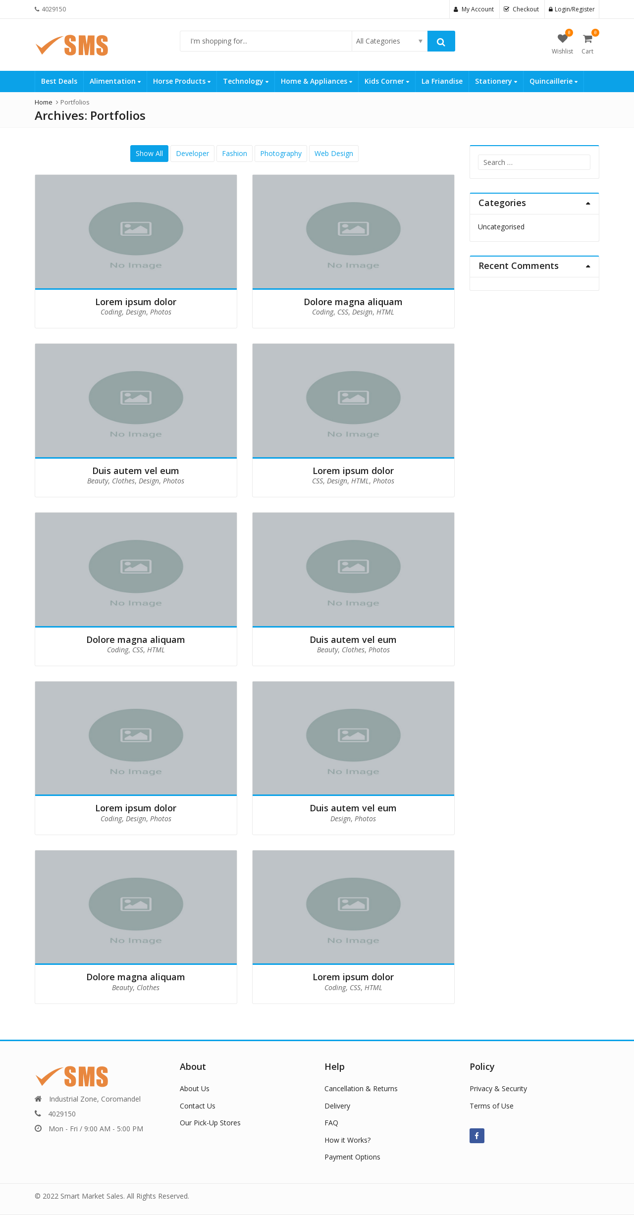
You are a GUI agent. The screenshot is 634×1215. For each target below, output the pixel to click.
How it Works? (347, 1140)
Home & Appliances (316, 81)
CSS (342, 312)
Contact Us (197, 1105)
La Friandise (442, 81)
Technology (245, 81)
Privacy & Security (498, 1088)
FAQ (331, 1122)
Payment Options (352, 1157)
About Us (195, 1088)
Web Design (334, 153)
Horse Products (182, 81)
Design (136, 312)
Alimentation (115, 81)
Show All (149, 153)
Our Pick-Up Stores (210, 1122)
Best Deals (59, 81)
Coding (111, 312)
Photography (281, 153)
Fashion (234, 153)
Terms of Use (492, 1105)
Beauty (97, 480)
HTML (385, 312)
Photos (160, 312)
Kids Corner (387, 81)
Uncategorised (501, 226)
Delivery (337, 1105)
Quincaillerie (553, 81)
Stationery (496, 81)
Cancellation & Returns (361, 1088)
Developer (192, 153)
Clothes (123, 480)
